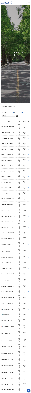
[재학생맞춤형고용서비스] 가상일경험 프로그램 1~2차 (8, 372)
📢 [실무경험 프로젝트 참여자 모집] (8, 326)
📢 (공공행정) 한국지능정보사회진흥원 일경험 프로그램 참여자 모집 (8, 309)
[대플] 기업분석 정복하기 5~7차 (8, 297)
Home (1, 106)
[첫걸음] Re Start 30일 (6, 182)
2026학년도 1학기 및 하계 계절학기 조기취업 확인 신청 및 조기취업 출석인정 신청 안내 (8, 233)
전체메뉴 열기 (29, 3)
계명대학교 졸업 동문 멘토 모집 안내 (8, 263)
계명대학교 (5, 2)
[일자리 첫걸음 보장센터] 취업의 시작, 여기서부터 (8, 222)
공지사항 (10, 106)
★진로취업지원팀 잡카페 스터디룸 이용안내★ (8, 268)
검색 (26, 3)
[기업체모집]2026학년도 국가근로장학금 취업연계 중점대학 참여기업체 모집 (8, 227)
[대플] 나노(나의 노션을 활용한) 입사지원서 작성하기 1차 (8, 340)
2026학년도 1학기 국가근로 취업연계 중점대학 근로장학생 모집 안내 (8, 160)
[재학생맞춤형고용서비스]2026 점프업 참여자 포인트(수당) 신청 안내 (8, 216)
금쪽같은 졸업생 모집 (5, 251)
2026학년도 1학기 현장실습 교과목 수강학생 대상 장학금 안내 (8, 176)
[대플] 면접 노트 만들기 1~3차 (7, 333)
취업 (14, 106)
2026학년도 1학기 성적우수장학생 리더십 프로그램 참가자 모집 (8, 154)
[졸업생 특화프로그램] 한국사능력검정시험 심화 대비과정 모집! (8, 187)
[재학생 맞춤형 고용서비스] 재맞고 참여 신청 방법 (8, 211)
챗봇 (28, 390)
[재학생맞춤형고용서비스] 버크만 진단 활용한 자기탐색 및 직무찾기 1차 (8, 359)
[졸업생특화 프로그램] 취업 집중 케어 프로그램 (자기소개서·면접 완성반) (8, 346)
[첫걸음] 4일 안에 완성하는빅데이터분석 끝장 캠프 (8, 171)
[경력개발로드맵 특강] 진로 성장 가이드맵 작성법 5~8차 (8, 365)
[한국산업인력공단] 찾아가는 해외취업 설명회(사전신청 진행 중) (8, 198)
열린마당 (5, 106)
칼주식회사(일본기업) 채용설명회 (8, 138)
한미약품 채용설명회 (5, 193)
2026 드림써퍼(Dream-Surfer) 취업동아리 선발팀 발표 (8, 286)
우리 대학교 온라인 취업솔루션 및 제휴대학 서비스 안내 (8, 257)
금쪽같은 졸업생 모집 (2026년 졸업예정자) (8, 204)
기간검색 (4, 112)
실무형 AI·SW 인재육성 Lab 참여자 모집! (8, 353)
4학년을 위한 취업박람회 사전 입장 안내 (8, 143)
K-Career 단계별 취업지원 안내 (7, 274)
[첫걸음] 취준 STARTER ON (7, 320)
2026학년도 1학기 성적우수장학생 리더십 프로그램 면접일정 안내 (8, 304)
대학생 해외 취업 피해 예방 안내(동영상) (8, 238)
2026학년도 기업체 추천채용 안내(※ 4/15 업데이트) (8, 149)
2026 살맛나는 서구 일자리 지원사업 (8, 378)
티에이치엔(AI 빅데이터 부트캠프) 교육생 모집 (8, 291)
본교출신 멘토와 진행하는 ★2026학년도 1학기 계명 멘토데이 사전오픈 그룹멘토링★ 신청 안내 (8, 132)
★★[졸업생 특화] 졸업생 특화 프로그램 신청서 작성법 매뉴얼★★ (8, 244)
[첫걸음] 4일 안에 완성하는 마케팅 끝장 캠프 (8, 165)
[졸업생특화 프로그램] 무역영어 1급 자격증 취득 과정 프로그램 (8, 126)
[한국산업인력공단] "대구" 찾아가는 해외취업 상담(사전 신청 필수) (8, 384)
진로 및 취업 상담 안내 (6, 280)
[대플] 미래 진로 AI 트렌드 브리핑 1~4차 (8, 389)
